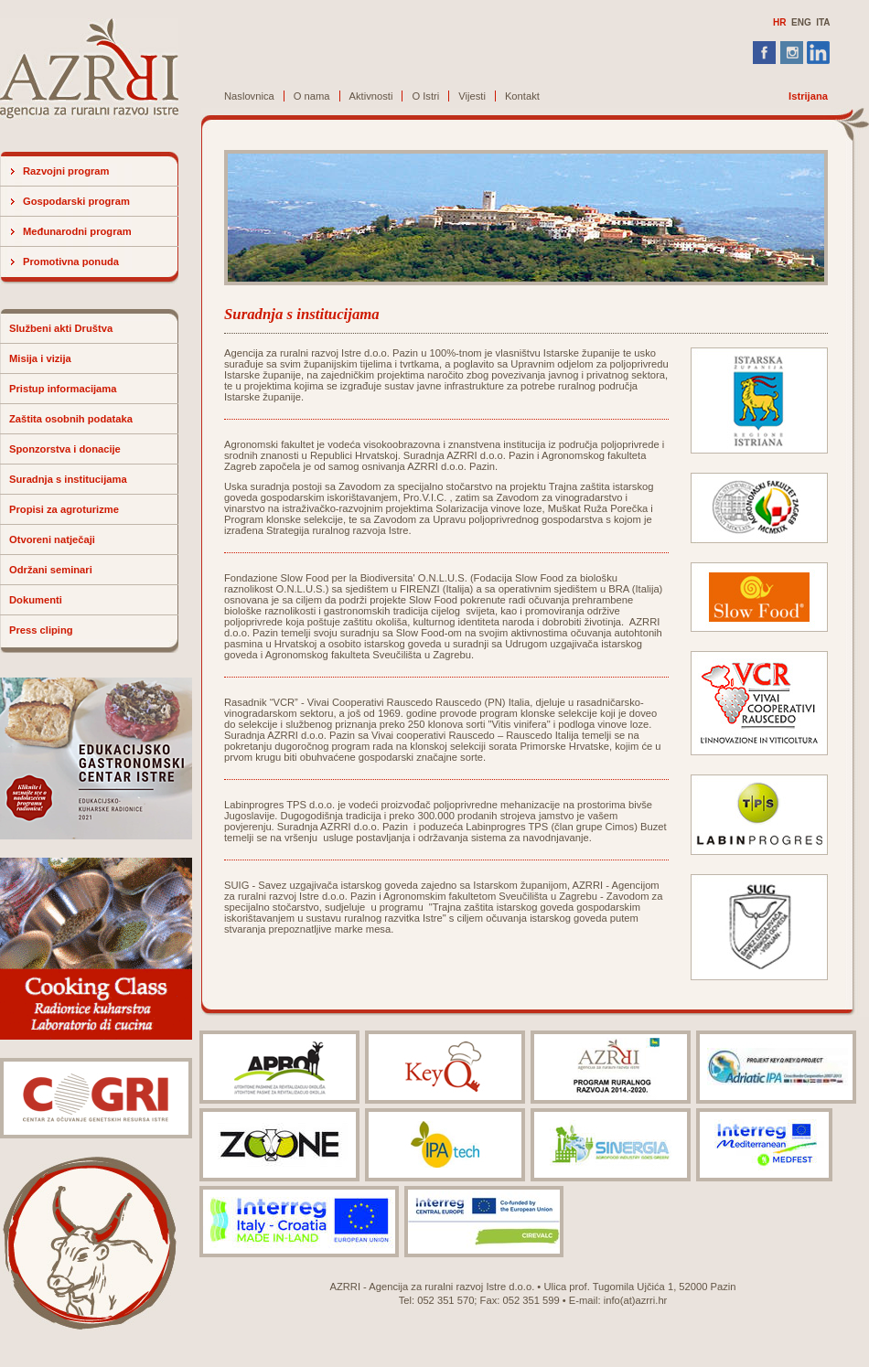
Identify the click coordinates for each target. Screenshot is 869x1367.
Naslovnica (249, 96)
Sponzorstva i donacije (65, 448)
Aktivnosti (371, 96)
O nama (312, 96)
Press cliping (41, 630)
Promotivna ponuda (71, 261)
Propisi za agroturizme (64, 509)
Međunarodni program (77, 231)
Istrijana (808, 96)
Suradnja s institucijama (68, 479)
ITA (823, 22)
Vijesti (472, 96)
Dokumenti (35, 599)
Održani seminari (50, 569)
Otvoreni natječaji (52, 539)
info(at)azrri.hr (636, 1300)
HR (779, 22)
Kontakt (522, 96)
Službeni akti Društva (61, 328)
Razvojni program (66, 171)
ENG (801, 22)
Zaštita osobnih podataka (71, 418)
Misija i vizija (40, 358)
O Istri (425, 96)
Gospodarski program (76, 201)
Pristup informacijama (63, 388)
